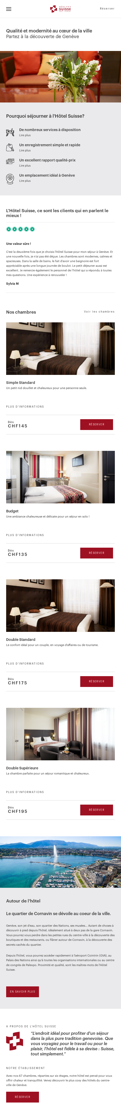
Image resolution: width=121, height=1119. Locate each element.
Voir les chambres (99, 312)
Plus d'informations (25, 407)
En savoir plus (22, 992)
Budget (12, 511)
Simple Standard (20, 383)
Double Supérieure (22, 768)
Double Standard (20, 640)
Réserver (107, 8)
